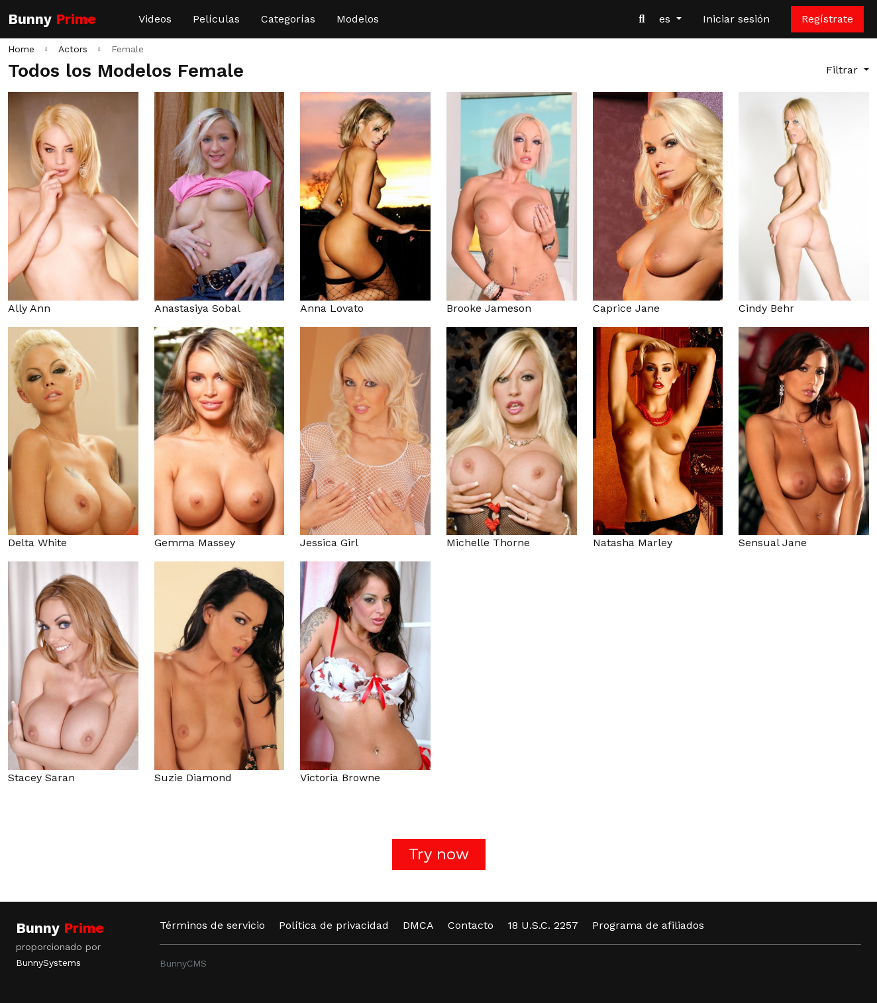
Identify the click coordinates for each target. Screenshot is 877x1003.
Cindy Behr (766, 308)
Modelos (357, 19)
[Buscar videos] (642, 19)
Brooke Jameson (488, 308)
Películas (216, 19)
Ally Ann (29, 308)
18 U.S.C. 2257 (542, 925)
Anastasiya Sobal (197, 308)
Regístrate (827, 19)
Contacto (470, 925)
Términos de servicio (212, 925)
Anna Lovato (332, 308)
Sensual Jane (773, 542)
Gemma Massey (194, 542)
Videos (155, 19)
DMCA (418, 925)
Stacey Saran (41, 777)
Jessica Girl (329, 542)
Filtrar (843, 70)
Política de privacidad (334, 925)
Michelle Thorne (488, 542)
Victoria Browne (340, 777)
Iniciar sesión (736, 19)
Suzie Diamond (193, 777)
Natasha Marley (632, 542)
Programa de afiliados (648, 925)
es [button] (666, 19)
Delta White (37, 542)
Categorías (288, 19)
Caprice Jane (626, 308)
